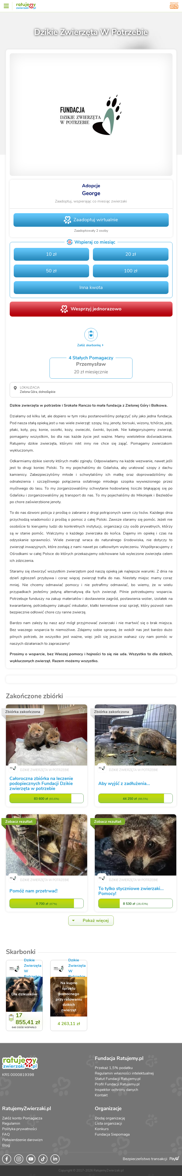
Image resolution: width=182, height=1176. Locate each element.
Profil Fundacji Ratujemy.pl (117, 1084)
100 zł (130, 271)
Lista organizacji (108, 1123)
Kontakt (101, 1095)
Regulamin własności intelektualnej (124, 1073)
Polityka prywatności (19, 1129)
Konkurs (102, 1129)
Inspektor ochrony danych (116, 1089)
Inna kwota (91, 287)
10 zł (51, 254)
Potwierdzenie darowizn (22, 1139)
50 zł (51, 271)
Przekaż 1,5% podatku (114, 1067)
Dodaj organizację (110, 1118)
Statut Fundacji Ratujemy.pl (118, 1078)
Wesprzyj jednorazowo (96, 309)
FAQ (6, 1134)
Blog (6, 1145)
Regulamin (11, 1123)
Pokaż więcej (88, 920)
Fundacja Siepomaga (112, 1134)
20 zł (130, 254)
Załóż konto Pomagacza (22, 1118)
